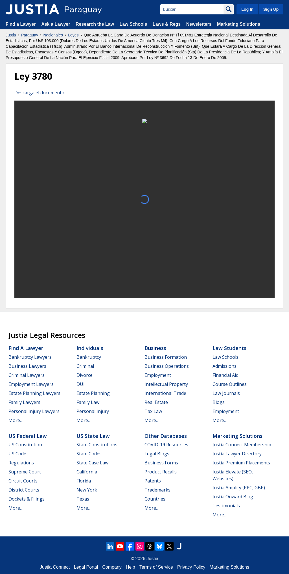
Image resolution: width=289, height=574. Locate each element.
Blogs (219, 402)
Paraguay (29, 35)
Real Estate (156, 402)
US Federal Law (27, 435)
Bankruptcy (88, 357)
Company (111, 567)
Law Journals (226, 393)
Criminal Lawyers (26, 375)
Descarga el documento (39, 93)
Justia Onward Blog (233, 496)
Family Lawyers (24, 402)
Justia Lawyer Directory (237, 454)
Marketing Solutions (238, 24)
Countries (154, 499)
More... (15, 420)
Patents (152, 481)
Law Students (229, 348)
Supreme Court (24, 472)
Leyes (73, 35)
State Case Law (92, 463)
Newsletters (199, 24)
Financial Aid (225, 375)
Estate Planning (93, 393)
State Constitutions (96, 445)
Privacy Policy (191, 567)
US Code (17, 454)
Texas (82, 499)
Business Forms (161, 463)
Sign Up (271, 9)
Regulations (21, 463)
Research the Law (95, 24)
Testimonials (226, 506)
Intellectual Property (166, 384)
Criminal (85, 366)
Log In (247, 9)
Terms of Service (156, 567)
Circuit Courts (23, 481)
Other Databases (165, 435)
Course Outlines (230, 384)
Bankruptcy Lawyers (30, 357)
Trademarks (157, 490)
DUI (80, 384)
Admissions (225, 366)
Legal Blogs (156, 454)
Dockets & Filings (26, 499)
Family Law (87, 402)
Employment (157, 375)
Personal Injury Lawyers (34, 411)
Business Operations (166, 366)
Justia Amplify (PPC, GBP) (239, 487)
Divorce (84, 375)
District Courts (23, 490)
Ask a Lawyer (56, 24)
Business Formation (165, 357)
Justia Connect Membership (242, 445)
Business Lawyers (27, 366)
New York (86, 490)
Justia (11, 35)
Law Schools (133, 24)
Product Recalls (160, 472)
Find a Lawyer (21, 24)
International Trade (165, 393)
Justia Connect (55, 567)
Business (155, 348)
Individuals (89, 348)
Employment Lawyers (31, 384)
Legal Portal (86, 567)
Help (130, 567)
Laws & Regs (167, 24)
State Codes (89, 454)
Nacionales (53, 35)
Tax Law (153, 411)
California (86, 472)
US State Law (93, 435)
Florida (83, 481)
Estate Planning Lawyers (34, 393)
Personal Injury (92, 411)
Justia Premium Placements (241, 463)
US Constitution (25, 445)
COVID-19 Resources (166, 445)
